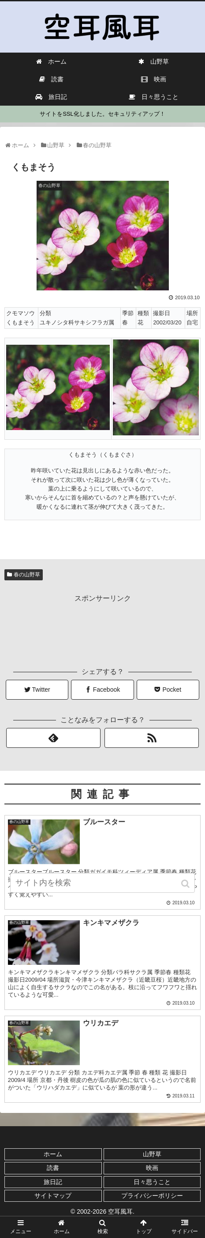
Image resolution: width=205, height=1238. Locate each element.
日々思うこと (152, 1181)
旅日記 (53, 1181)
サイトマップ (52, 1195)
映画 (152, 1167)
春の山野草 (27, 574)
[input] (102, 883)
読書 (53, 1167)
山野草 (152, 1154)
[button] (186, 884)
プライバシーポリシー (152, 1195)
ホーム (53, 1154)
